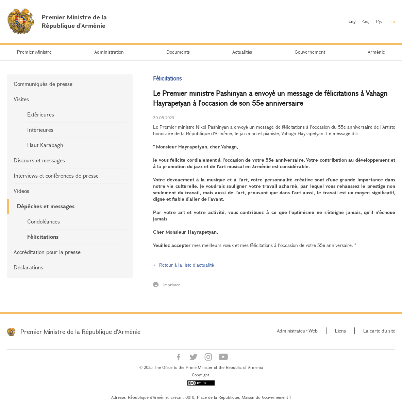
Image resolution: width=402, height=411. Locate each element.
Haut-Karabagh (45, 144)
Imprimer (171, 284)
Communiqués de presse (43, 83)
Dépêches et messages (45, 206)
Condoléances (43, 221)
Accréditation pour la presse (47, 251)
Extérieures (40, 114)
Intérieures (40, 129)
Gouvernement (310, 52)
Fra (392, 21)
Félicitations (42, 236)
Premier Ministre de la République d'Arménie (80, 331)
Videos (21, 190)
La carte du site (379, 330)
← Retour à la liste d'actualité (183, 265)
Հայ (365, 21)
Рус (379, 21)
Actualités (242, 52)
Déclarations (28, 267)
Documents (178, 52)
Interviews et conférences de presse (56, 175)
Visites (21, 99)
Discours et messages (39, 160)
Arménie (376, 52)
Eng (352, 21)
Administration (109, 52)
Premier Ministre (34, 52)
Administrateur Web (297, 330)
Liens (340, 330)
